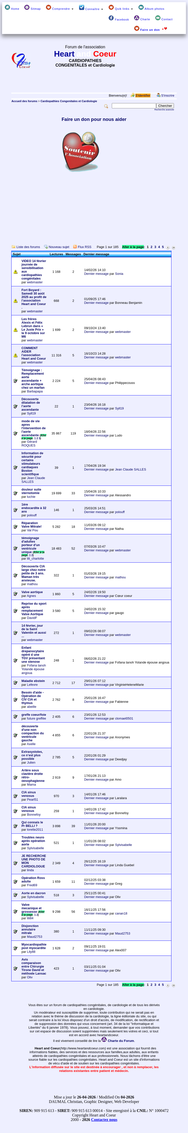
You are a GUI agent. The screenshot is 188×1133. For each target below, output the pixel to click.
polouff (32, 515)
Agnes (31, 596)
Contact (164, 18)
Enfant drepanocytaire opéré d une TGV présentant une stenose (33, 654)
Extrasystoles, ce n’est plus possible (32, 755)
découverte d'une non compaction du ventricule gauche (33, 733)
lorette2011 (35, 829)
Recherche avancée (164, 109)
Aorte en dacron (34, 893)
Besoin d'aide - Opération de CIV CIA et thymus (33, 698)
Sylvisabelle (35, 848)
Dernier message (96, 274)
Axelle (31, 744)
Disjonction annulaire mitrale (30, 929)
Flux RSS (84, 247)
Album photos (151, 7)
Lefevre (32, 685)
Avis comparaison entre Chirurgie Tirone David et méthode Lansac (34, 966)
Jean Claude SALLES (33, 480)
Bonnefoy (34, 814)
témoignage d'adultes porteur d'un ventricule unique (31, 545)
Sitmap (32, 7)
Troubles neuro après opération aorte (33, 841)
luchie (31, 497)
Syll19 (31, 413)
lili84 (30, 918)
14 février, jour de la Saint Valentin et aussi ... (34, 631)
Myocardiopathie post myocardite (34, 946)
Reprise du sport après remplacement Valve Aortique (34, 609)
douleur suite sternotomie (31, 491)
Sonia (119, 274)
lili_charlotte (35, 558)
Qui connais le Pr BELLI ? (32, 824)
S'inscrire (167, 95)
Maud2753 (34, 937)
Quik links (121, 7)
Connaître (91, 8)
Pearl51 (32, 799)
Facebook (119, 18)
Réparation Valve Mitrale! (32, 524)
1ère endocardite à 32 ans (34, 508)
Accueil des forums (24, 101)
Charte (142, 18)
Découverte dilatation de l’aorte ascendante (31, 404)
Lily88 (31, 952)
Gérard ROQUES (29, 443)
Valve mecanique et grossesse (32, 908)
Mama (31, 784)
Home (12, 7)
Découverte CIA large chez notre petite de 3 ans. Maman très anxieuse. (34, 573)
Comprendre (60, 7)
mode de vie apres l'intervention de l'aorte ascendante (34, 428)
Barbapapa (35, 391)
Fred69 (32, 885)
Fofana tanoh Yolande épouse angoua (34, 669)
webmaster (35, 282)
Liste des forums (28, 247)
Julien (31, 762)
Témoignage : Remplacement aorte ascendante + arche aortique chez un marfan (33, 378)
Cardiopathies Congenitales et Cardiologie (69, 101)
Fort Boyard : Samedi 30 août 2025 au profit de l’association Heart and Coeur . (34, 298)
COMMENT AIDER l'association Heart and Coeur (34, 353)
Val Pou (32, 530)
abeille (31, 707)
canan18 (121, 913)
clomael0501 (124, 718)
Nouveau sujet (59, 247)
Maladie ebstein (33, 681)
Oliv (30, 977)
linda (30, 870)
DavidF (32, 618)
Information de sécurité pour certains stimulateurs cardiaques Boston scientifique (32, 463)
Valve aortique (32, 592)
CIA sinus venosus (29, 794)
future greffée (36, 718)
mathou (32, 584)
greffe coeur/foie (34, 715)
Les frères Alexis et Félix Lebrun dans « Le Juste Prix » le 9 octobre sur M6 (33, 327)
